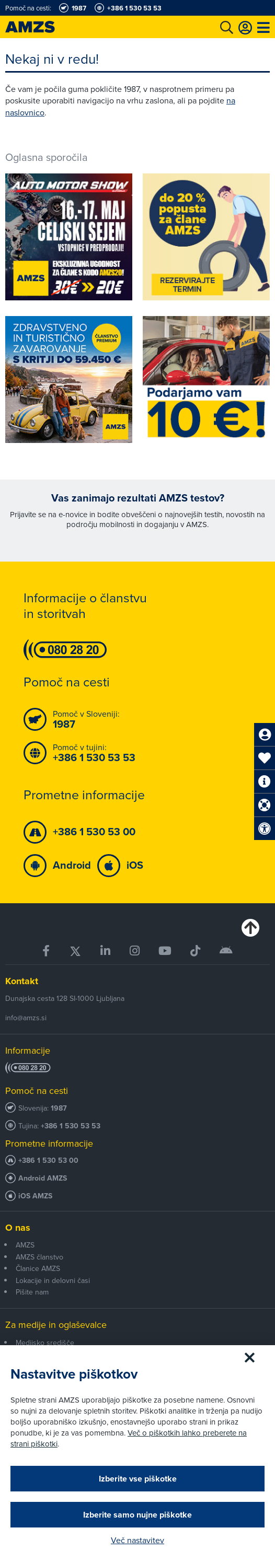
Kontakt (21, 981)
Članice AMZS (38, 1268)
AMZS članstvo (39, 1257)
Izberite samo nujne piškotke (137, 1515)
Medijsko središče (45, 1342)
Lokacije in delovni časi (53, 1280)
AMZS (25, 1245)
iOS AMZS (35, 1196)
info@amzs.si (26, 1017)
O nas (17, 1227)
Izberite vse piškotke (138, 1479)
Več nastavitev (137, 1540)
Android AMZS (42, 1178)
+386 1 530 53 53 (70, 1126)
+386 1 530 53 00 (48, 1160)
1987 (59, 1108)
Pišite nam (32, 1292)
